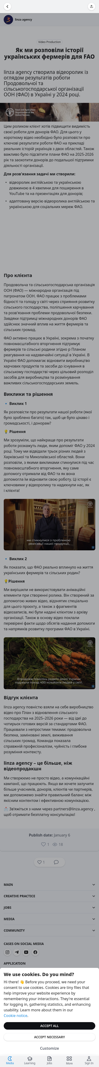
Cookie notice (15, 1015)
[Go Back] (7, 6)
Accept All (49, 1026)
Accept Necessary (49, 1037)
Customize (49, 1048)
